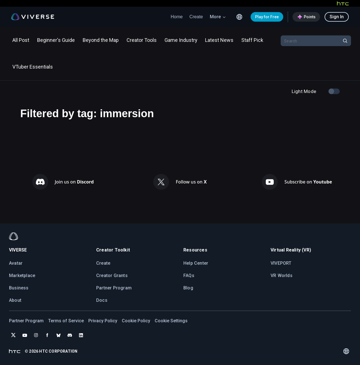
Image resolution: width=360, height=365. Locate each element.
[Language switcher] (239, 17)
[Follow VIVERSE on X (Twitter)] (13, 335)
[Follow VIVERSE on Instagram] (36, 335)
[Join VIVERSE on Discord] (69, 335)
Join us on (74, 182)
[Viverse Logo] (32, 16)
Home (177, 16)
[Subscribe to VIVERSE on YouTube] (24, 335)
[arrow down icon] (224, 17)
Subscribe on (308, 182)
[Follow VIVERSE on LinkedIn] (81, 335)
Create (196, 16)
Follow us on (191, 182)
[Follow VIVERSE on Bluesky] (58, 335)
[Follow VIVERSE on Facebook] (47, 335)
